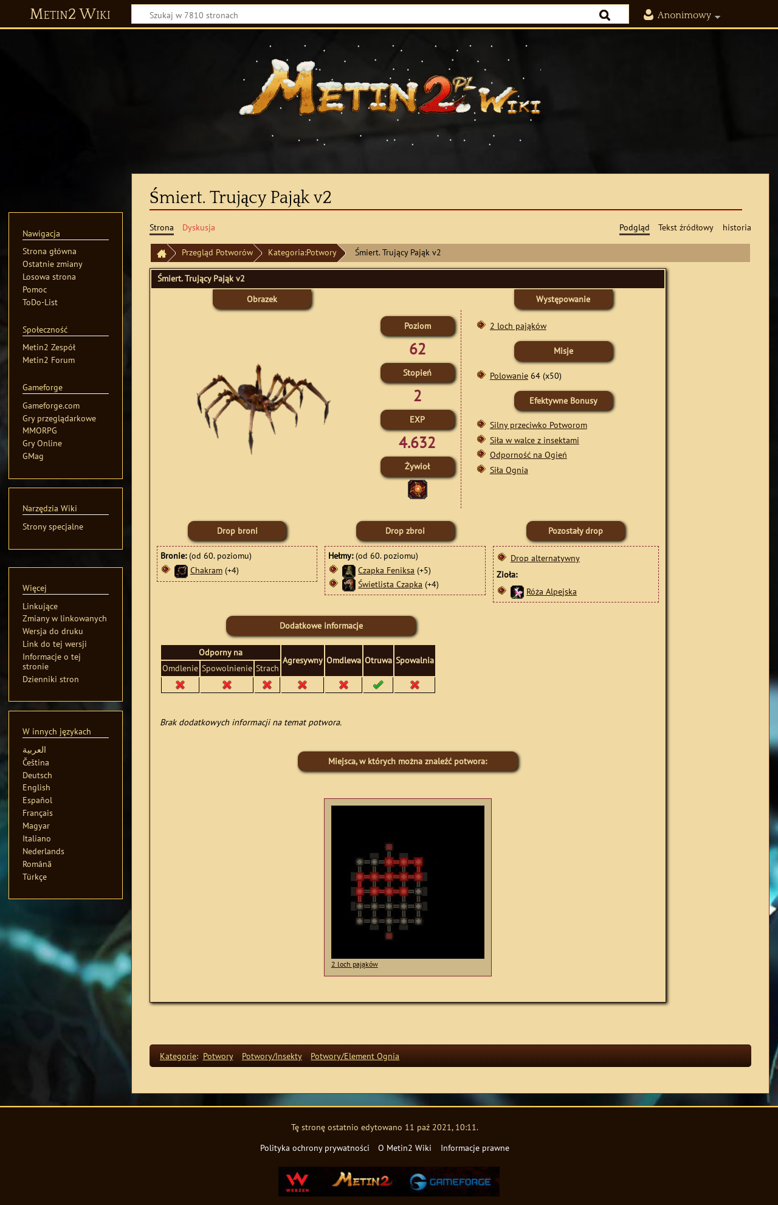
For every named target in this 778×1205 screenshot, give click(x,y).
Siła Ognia (509, 469)
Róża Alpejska (551, 591)
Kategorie (178, 1056)
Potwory (218, 1056)
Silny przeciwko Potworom (538, 424)
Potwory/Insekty (272, 1056)
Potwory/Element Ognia (355, 1056)
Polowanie (509, 375)
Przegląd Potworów (217, 252)
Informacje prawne (475, 1147)
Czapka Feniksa (386, 570)
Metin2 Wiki (70, 14)
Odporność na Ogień (528, 454)
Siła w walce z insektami (534, 440)
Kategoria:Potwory (302, 252)
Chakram (206, 570)
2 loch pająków (518, 325)
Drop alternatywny (545, 558)
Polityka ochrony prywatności (315, 1147)
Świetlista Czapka (390, 584)
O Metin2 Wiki (405, 1147)
